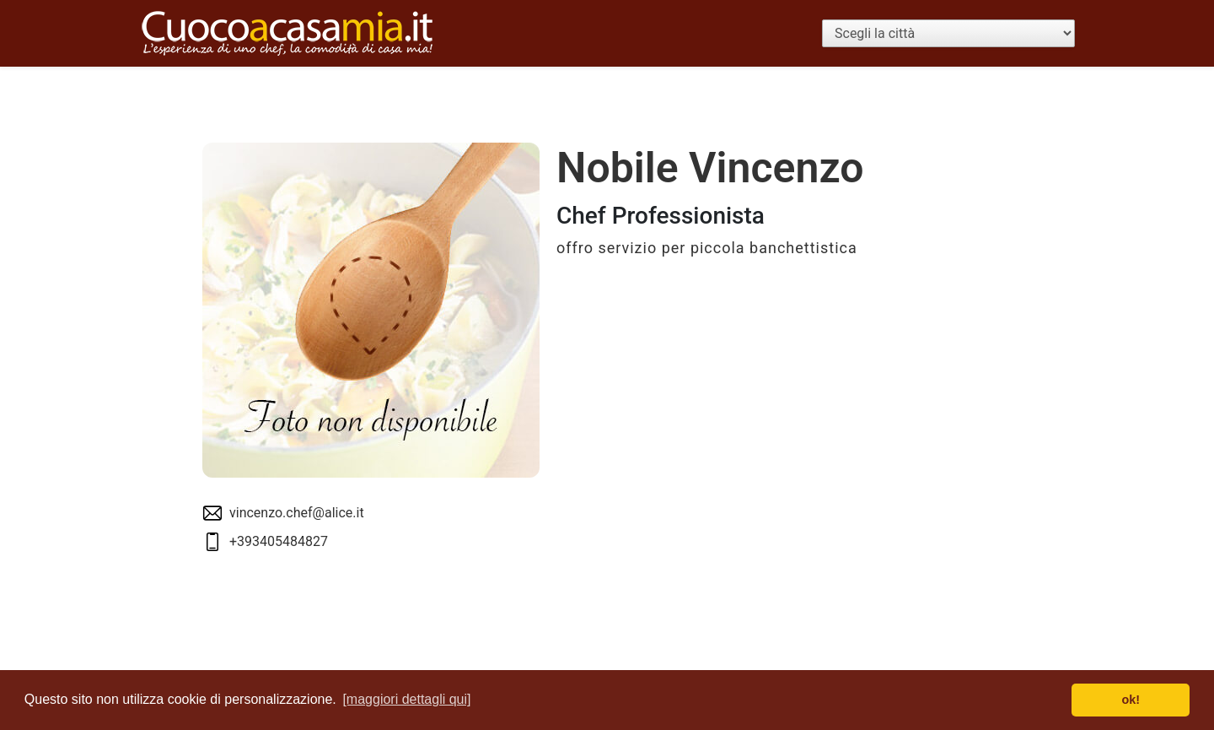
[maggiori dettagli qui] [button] (406, 699)
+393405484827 (278, 541)
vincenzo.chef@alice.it (296, 513)
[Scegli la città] (948, 33)
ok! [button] (1130, 699)
